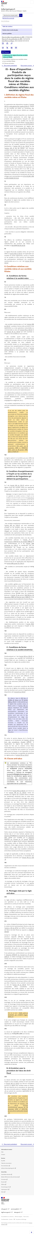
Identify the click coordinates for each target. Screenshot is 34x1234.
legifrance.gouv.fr (6, 1212)
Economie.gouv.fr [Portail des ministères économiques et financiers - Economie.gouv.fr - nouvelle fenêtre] (5, 1187)
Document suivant (26, 65)
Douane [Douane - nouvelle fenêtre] (3, 1182)
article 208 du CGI (26, 575)
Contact (3, 1154)
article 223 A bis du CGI (14, 148)
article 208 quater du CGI (14, 563)
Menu (31, 2)
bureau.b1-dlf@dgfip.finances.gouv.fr (18, 774)
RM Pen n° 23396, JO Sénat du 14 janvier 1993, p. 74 (18, 700)
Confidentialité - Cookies (7, 1219)
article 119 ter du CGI (17, 793)
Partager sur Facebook (2, 47)
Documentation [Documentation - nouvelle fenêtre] (4, 1165)
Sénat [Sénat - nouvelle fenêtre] (2, 1192)
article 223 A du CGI (21, 146)
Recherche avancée (8, 18)
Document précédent (10, 65)
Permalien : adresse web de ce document (11, 43)
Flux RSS (3, 1160)
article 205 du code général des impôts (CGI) (19, 105)
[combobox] (10, 15)
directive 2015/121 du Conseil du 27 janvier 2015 (19, 838)
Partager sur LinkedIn (11, 47)
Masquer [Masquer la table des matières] (6, 52)
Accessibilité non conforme (7, 1216)
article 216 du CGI (15, 254)
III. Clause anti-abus (8, 63)
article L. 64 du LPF (11, 928)
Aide (2, 1152)
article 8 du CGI (19, 692)
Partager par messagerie (16, 47)
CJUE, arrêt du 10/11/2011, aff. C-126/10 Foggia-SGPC (18, 1015)
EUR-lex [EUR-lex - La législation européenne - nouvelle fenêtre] (3, 1184)
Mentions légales (18, 1216)
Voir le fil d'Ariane (5, 21)
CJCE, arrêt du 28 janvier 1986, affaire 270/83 (18, 451)
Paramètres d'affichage (20, 1219)
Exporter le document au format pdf (2, 43)
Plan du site (26, 1216)
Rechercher (20, 15)
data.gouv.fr (17, 1212)
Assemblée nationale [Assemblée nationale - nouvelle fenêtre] (6, 1174)
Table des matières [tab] (7, 26)
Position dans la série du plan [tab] (10, 30)
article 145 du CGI (24, 128)
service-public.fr (15, 1209)
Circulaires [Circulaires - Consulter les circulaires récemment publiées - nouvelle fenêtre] (3, 1179)
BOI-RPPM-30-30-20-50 (18, 245)
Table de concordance (6, 1163)
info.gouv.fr (4, 1209)
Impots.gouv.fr (4, 1189)
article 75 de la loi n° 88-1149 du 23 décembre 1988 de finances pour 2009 (19, 596)
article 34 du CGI (25, 330)
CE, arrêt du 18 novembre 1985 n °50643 (18, 447)
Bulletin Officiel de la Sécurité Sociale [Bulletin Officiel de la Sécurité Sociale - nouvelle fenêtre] (9, 1177)
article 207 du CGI (11, 525)
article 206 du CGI (26, 370)
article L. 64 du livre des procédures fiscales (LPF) (19, 741)
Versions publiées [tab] (7, 33)
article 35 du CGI (13, 332)
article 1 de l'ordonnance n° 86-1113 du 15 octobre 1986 (19, 541)
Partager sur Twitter (7, 47)
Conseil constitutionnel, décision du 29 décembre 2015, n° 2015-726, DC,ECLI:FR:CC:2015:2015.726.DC (18, 1108)
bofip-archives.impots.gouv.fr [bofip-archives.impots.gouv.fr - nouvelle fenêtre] (7, 1168)
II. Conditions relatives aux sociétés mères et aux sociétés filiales (14, 60)
